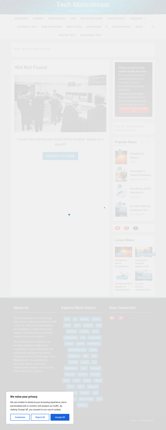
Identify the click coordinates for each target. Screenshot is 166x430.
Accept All (60, 417)
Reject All (40, 417)
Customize (20, 417)
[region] (40, 408)
